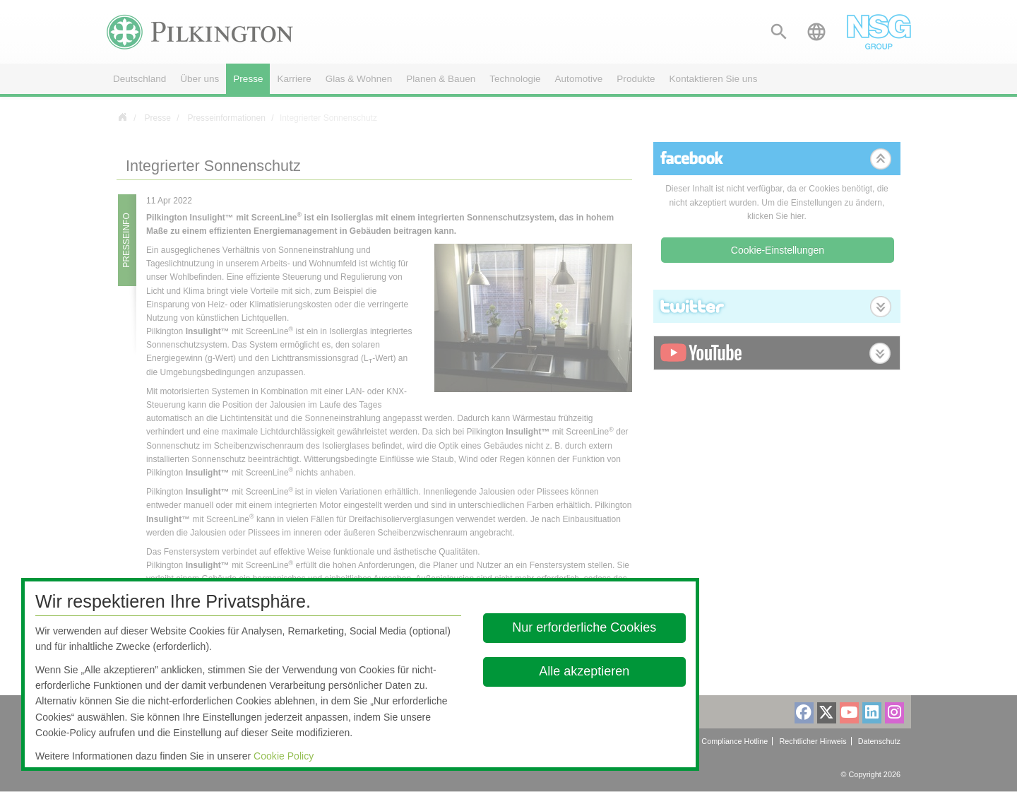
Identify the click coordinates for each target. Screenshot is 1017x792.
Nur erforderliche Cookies (585, 627)
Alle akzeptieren (585, 671)
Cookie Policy (284, 756)
